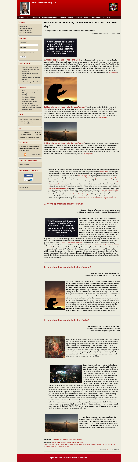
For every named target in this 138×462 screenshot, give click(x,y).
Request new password (27, 53)
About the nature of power (30, 67)
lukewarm (70, 444)
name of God (82, 444)
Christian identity (104, 171)
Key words (36, 17)
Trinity (56, 446)
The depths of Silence (29, 97)
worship (69, 446)
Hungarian (107, 17)
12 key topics (24, 17)
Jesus (62, 444)
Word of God (62, 446)
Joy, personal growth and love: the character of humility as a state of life (31, 107)
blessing (54, 442)
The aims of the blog (26, 28)
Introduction (23, 26)
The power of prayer (28, 99)
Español (79, 17)
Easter (69, 442)
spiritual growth (67, 439)
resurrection (100, 444)
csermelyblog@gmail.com (27, 123)
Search (70, 17)
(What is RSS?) (36, 154)
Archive (62, 17)
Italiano (87, 17)
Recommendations (49, 17)
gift (50, 444)
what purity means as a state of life (58, 188)
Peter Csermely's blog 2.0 (43, 3)
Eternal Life (75, 442)
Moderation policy (25, 30)
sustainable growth (57, 439)
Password (23, 47)
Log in (107, 449)
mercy (76, 444)
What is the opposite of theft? (31, 82)
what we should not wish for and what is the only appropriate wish (97, 198)
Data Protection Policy (26, 32)
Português (96, 17)
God (53, 444)
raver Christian (91, 444)
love (66, 444)
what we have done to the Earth (71, 243)
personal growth (77, 439)
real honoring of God (84, 176)
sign (106, 444)
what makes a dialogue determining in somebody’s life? (100, 178)
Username (23, 42)
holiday (57, 444)
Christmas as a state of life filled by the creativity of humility (30, 93)
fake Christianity (61, 442)
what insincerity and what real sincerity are (78, 194)
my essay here (112, 72)
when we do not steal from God (109, 190)
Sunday (110, 444)
